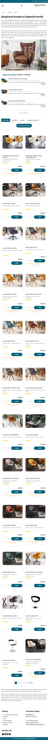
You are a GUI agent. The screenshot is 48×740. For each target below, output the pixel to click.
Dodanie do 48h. (7, 722)
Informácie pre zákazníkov (10, 714)
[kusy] (6, 170)
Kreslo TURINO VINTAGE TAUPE (11, 388)
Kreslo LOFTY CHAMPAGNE (33, 659)
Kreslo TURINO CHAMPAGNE (33, 294)
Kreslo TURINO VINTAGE (32, 341)
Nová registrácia (44, 1)
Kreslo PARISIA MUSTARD (32, 203)
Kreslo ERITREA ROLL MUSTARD (34, 572)
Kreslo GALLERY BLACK (31, 616)
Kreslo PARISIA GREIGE (9, 203)
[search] (2, 4)
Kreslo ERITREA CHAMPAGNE (11, 478)
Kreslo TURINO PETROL (9, 341)
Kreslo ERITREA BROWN (9, 525)
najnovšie (22, 120)
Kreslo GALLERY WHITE (9, 660)
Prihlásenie (36, 1)
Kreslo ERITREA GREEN (31, 435)
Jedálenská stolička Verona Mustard (11, 156)
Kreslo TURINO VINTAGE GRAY (33, 388)
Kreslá (15, 12)
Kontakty (6, 716)
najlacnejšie (5, 120)
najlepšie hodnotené (33, 120)
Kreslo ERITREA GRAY (31, 525)
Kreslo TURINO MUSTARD (10, 294)
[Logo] (41, 6)
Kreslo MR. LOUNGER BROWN (11, 435)
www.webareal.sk (30, 738)
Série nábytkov (7, 720)
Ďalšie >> (30, 683)
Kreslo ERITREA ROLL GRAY (10, 616)
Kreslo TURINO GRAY (31, 247)
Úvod (3, 12)
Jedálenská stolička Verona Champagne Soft (33, 156)
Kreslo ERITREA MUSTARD (32, 478)
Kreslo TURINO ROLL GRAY (10, 248)
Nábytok (10, 12)
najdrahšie (14, 120)
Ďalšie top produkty (24, 113)
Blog (4, 718)
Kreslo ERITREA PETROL (9, 572)
